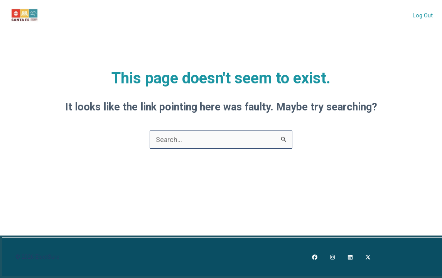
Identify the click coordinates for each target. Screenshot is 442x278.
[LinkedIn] (350, 257)
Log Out (423, 15)
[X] (368, 257)
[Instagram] (332, 257)
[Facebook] (314, 257)
